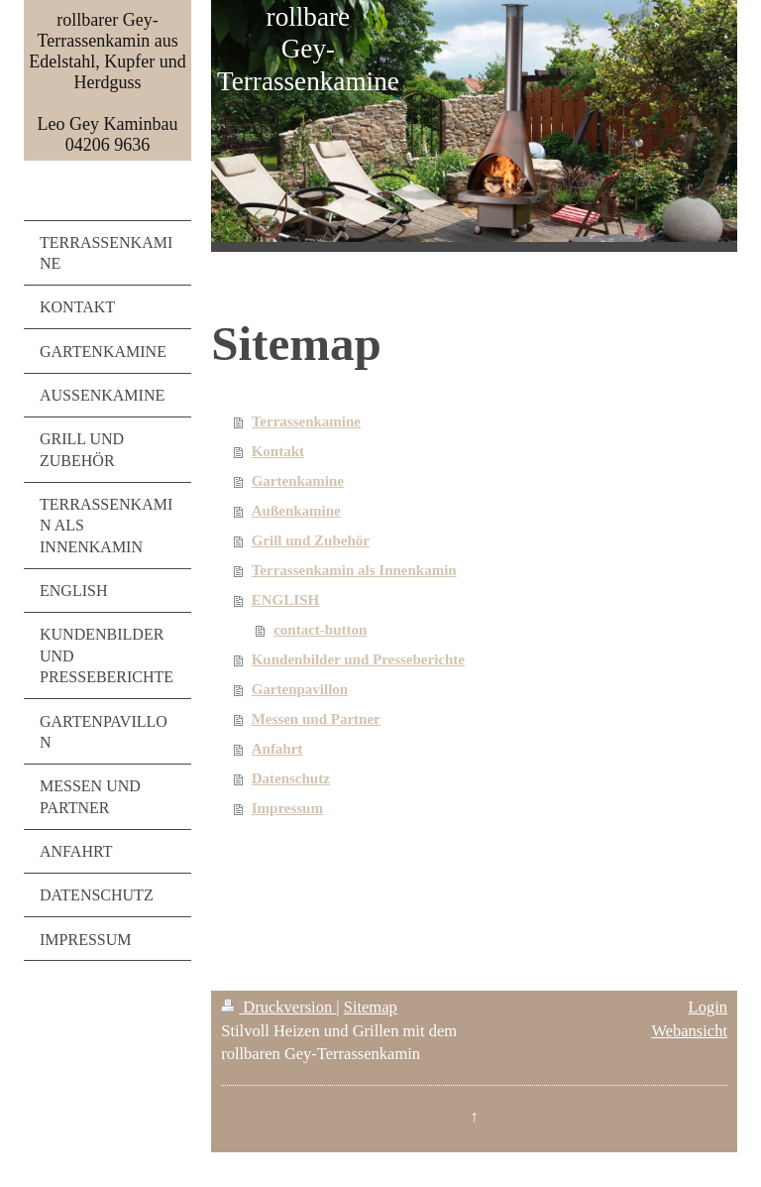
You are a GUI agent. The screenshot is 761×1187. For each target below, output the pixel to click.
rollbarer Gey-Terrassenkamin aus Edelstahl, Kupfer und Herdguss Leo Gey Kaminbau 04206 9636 (107, 82)
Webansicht (689, 1030)
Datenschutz (291, 778)
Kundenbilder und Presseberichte (358, 659)
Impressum (287, 808)
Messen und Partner (316, 719)
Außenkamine (296, 511)
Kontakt (278, 451)
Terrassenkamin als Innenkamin (354, 570)
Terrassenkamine (306, 421)
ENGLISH (285, 600)
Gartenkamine (298, 481)
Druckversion (278, 1007)
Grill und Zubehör (311, 540)
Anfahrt (277, 749)
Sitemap (370, 1007)
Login (708, 1007)
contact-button (320, 630)
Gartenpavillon (300, 689)
